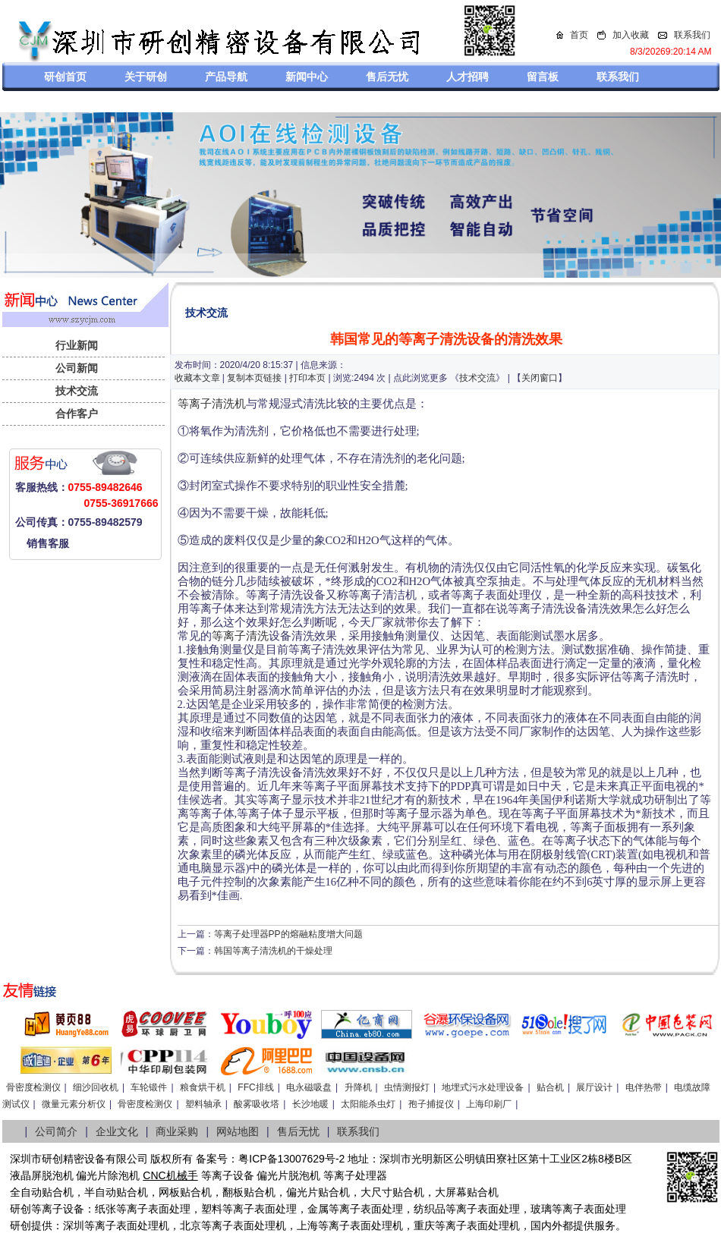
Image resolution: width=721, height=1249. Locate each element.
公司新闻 (76, 368)
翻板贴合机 (248, 1192)
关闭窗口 (539, 378)
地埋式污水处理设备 (483, 1087)
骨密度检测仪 (33, 1087)
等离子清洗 (240, 636)
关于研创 (145, 77)
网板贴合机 (185, 1192)
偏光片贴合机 (318, 1192)
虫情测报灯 (407, 1087)
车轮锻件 (149, 1087)
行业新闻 (76, 345)
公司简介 (56, 1131)
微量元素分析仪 (73, 1104)
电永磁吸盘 (309, 1087)
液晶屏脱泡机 (42, 1175)
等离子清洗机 (212, 404)
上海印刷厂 (489, 1104)
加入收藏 (630, 35)
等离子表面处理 (153, 1209)
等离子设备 (227, 1175)
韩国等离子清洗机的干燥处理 (273, 950)
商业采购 (177, 1131)
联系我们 (692, 35)
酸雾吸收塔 (256, 1104)
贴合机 (550, 1087)
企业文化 (117, 1131)
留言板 (543, 77)
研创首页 (65, 77)
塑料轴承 (203, 1104)
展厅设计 (594, 1087)
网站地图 (237, 1131)
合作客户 (76, 413)
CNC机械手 (170, 1175)
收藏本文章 (197, 378)
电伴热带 (643, 1087)
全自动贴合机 (42, 1192)
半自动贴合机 (116, 1192)
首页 (579, 35)
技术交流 (76, 391)
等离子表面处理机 (126, 1225)
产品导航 (226, 77)
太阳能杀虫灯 (368, 1104)
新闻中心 (306, 77)
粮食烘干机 (202, 1087)
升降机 (358, 1087)
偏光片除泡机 (108, 1175)
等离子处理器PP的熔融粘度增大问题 (288, 934)
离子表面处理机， (488, 1225)
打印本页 (307, 378)
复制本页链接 (254, 378)
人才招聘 (467, 77)
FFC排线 (255, 1087)
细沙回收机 (95, 1087)
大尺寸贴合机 (392, 1192)
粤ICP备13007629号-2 (291, 1159)
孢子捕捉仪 (431, 1104)
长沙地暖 (310, 1104)
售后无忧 (387, 77)
